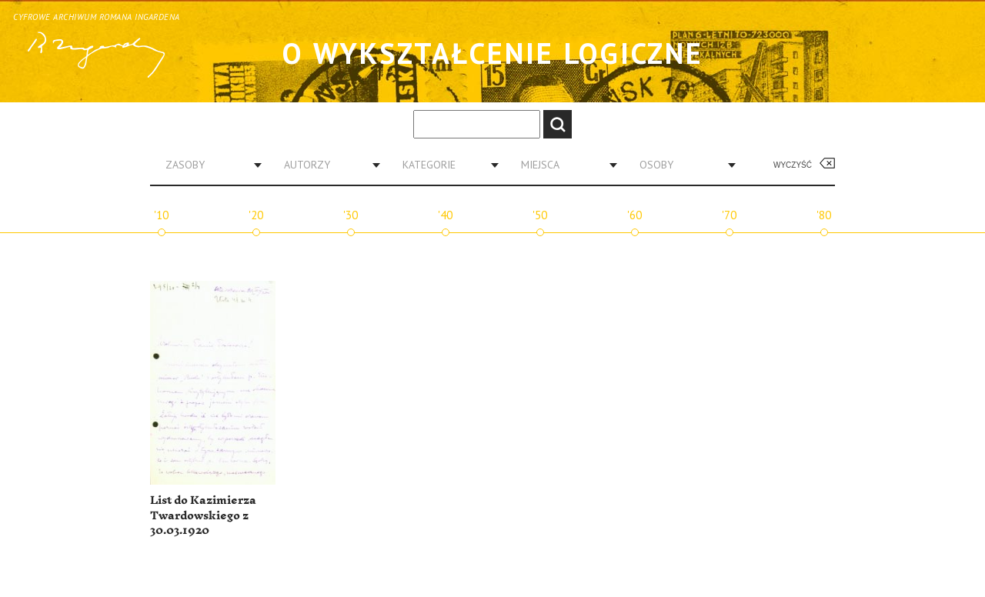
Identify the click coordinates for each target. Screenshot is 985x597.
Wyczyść (792, 165)
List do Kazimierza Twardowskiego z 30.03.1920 (203, 515)
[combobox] (207, 164)
